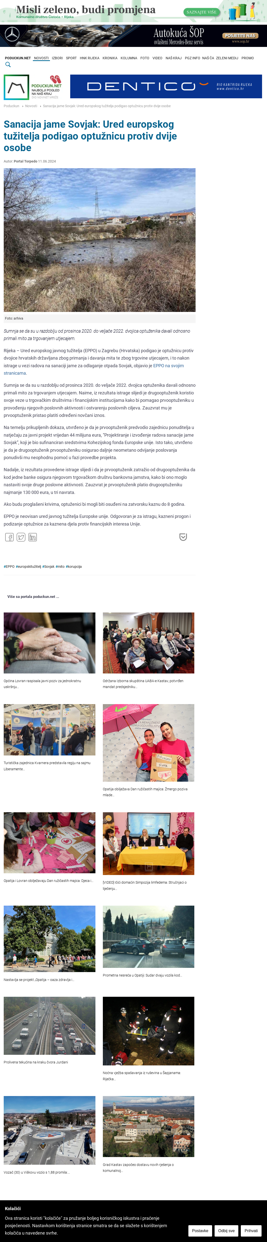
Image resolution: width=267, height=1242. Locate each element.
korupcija (75, 567)
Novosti (31, 106)
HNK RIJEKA (89, 58)
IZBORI (57, 58)
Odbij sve (227, 1231)
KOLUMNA (129, 58)
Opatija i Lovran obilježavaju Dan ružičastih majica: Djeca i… (48, 881)
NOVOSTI (41, 58)
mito (61, 567)
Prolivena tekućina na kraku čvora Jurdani (36, 1062)
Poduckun (11, 106)
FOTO (144, 58)
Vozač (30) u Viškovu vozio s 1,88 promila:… (37, 1172)
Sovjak (49, 567)
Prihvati (251, 1231)
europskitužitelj (29, 567)
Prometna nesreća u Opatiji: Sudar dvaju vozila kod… (142, 975)
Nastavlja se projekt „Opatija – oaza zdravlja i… (39, 980)
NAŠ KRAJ (174, 58)
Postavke (201, 1231)
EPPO (10, 567)
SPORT (71, 58)
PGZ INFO (192, 58)
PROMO (248, 58)
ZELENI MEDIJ (227, 58)
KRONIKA (110, 58)
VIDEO (157, 58)
